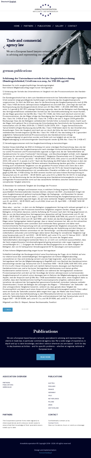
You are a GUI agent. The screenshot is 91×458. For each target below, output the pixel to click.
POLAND (51, 402)
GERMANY (52, 392)
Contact (72, 26)
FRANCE (51, 389)
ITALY (50, 395)
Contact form (53, 423)
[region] (45, 47)
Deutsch (5, 1)
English (13, 1)
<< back (8, 310)
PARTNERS (6, 383)
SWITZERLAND (53, 408)
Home (16, 26)
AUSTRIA (51, 383)
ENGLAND (51, 386)
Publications (44, 26)
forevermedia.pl (45, 453)
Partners (28, 26)
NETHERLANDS (53, 399)
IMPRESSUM (7, 387)
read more (46, 357)
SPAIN (50, 405)
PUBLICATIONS (8, 385)
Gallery (59, 26)
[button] (4, 47)
